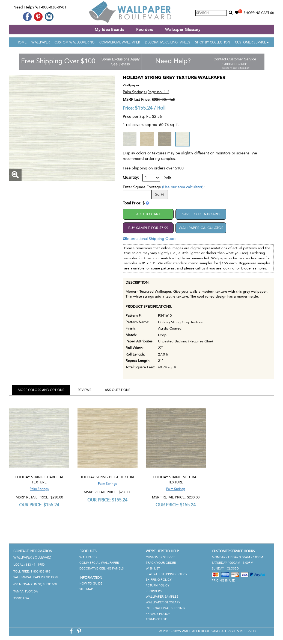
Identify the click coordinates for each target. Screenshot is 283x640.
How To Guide (90, 583)
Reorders (144, 29)
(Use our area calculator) (183, 187)
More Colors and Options (41, 390)
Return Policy (157, 585)
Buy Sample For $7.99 (148, 228)
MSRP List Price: (137, 99)
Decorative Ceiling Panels (167, 42)
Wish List (153, 568)
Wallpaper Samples (162, 596)
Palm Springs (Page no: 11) (146, 92)
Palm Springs (39, 489)
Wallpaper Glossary (182, 29)
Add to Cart (148, 214)
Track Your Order (161, 563)
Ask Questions (117, 390)
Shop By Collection (212, 42)
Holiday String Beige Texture (107, 477)
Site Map (86, 589)
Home (21, 42)
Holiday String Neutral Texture (175, 479)
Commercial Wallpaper (119, 42)
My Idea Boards (109, 29)
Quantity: (131, 177)
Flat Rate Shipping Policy (166, 574)
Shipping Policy (159, 580)
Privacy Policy (158, 614)
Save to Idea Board (201, 214)
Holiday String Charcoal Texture (39, 479)
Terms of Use (156, 619)
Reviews (84, 390)
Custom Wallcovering (74, 42)
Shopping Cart (259, 13)
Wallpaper (40, 42)
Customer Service (252, 42)
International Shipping (165, 608)
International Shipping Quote (150, 238)
